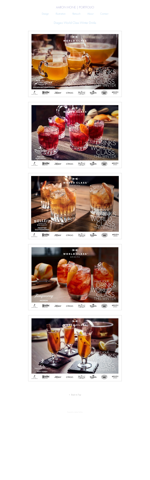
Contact (104, 13)
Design (45, 13)
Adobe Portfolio (78, 412)
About (90, 13)
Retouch (76, 13)
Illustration (61, 13)
